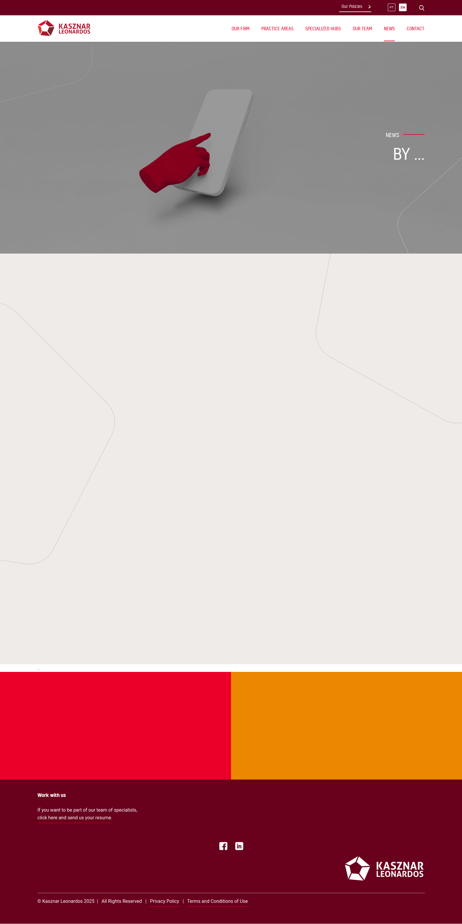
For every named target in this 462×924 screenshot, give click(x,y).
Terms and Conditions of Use (217, 901)
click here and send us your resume (74, 817)
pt (392, 7)
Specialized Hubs (323, 28)
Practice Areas (277, 28)
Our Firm (241, 28)
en (403, 7)
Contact (415, 28)
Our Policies (351, 6)
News (389, 28)
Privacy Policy (164, 901)
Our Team (362, 28)
